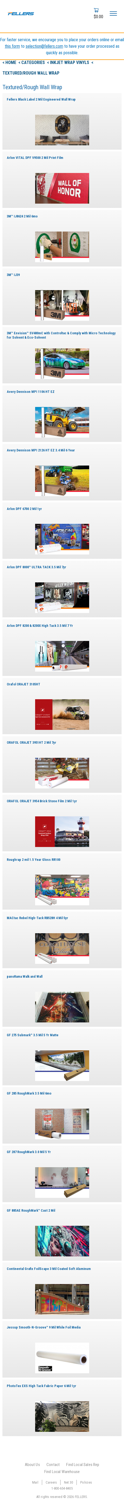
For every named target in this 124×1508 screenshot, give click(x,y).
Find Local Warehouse (62, 1471)
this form (12, 46)
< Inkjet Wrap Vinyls (68, 62)
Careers (51, 1482)
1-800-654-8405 (62, 1488)
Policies (86, 1482)
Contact (53, 1464)
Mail (35, 1482)
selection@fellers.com (44, 46)
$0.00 (98, 16)
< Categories (32, 62)
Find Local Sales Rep (82, 1464)
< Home (9, 62)
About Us (32, 1464)
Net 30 (68, 1482)
